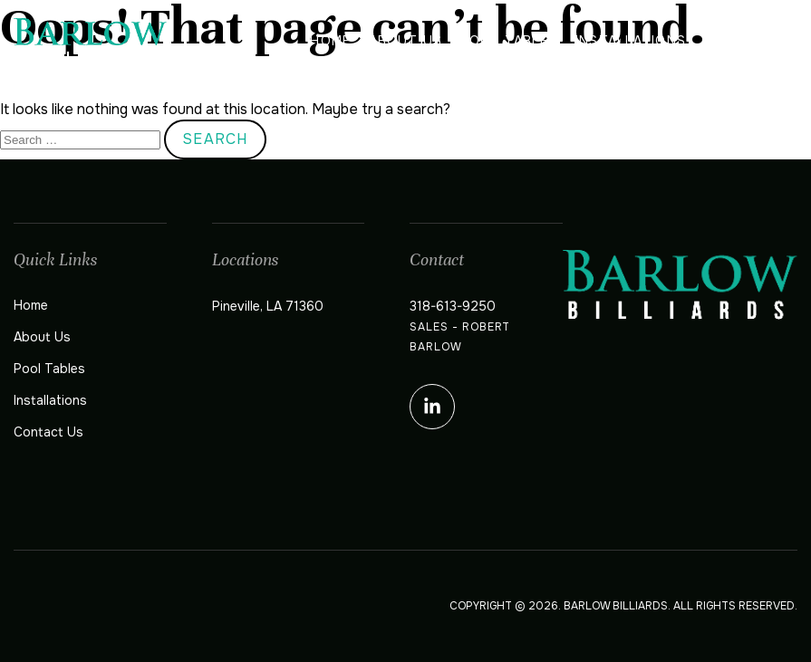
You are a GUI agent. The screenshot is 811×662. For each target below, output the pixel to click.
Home (330, 40)
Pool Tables (508, 40)
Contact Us (750, 40)
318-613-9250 (453, 306)
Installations (630, 40)
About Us (405, 40)
